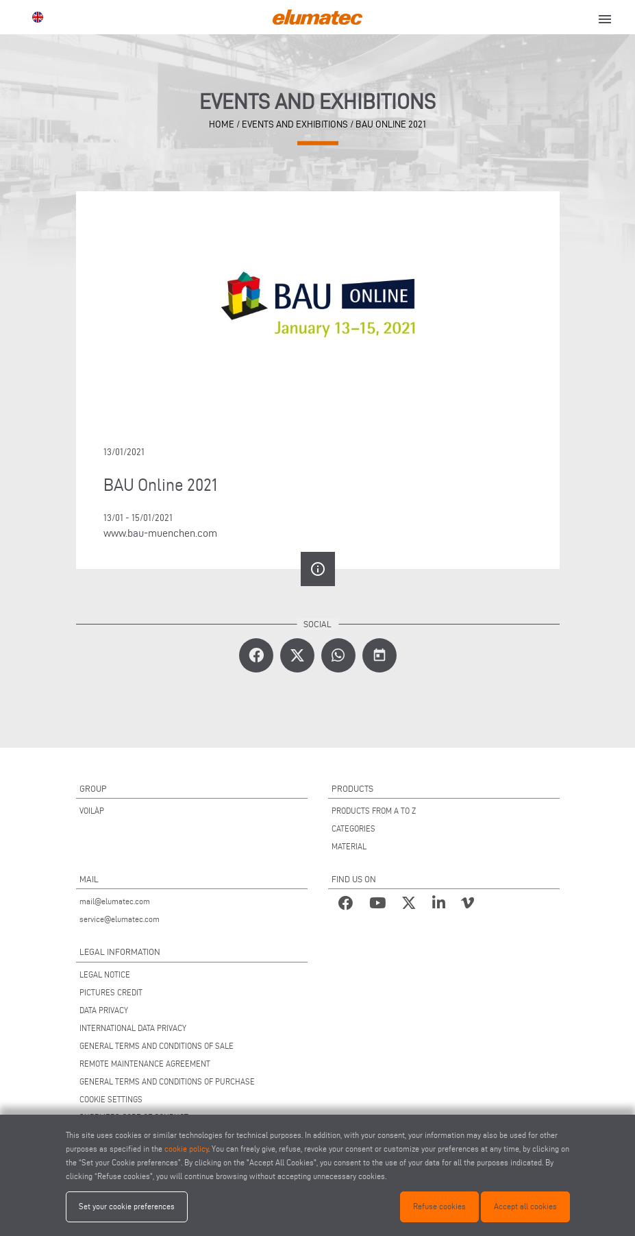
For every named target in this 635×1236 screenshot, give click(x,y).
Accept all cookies (525, 1206)
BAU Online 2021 (391, 124)
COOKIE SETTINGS (110, 1099)
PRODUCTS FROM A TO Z (374, 810)
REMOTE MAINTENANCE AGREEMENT (144, 1063)
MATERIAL (349, 846)
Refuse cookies (439, 1206)
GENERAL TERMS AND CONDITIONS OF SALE (156, 1045)
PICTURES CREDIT (110, 992)
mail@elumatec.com (114, 901)
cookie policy (186, 1148)
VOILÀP (91, 810)
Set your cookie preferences (127, 1206)
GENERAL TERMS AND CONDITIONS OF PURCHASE (167, 1081)
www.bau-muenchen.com (160, 533)
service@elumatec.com (119, 918)
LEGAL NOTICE (104, 974)
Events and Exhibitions (295, 124)
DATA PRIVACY (103, 1010)
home (221, 124)
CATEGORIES (353, 828)
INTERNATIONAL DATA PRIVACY (132, 1027)
